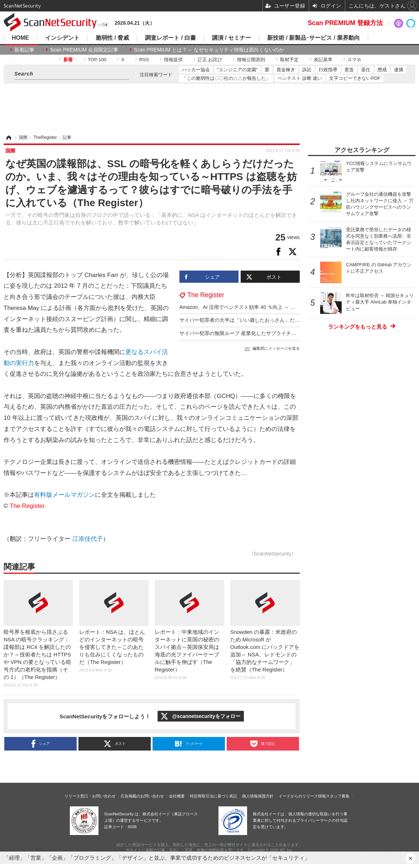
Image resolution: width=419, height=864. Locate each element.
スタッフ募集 (338, 796)
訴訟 (307, 69)
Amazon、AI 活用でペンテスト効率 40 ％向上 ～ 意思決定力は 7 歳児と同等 (265, 307)
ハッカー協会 (196, 69)
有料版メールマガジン (64, 494)
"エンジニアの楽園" (237, 69)
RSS (144, 59)
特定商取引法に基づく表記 (213, 796)
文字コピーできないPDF (354, 78)
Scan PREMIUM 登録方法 (345, 22)
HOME (20, 38)
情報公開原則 (251, 59)
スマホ (354, 59)
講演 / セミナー (231, 38)
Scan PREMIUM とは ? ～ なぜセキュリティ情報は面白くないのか (209, 50)
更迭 (349, 69)
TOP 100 (97, 59)
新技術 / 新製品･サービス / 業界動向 (313, 38)
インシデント (62, 38)
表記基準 (323, 59)
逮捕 (398, 69)
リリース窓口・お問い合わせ (90, 796)
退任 (365, 69)
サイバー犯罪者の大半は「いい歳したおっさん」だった (242, 320)
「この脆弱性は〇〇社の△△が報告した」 (226, 78)
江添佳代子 (87, 538)
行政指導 (328, 69)
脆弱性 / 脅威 (112, 38)
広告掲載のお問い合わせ (142, 796)
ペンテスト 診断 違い (300, 78)
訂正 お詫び (210, 59)
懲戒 (382, 69)
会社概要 (177, 796)
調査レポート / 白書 (170, 38)
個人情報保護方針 (258, 796)
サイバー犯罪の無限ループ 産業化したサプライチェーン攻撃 (247, 333)
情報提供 (173, 59)
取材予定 (289, 59)
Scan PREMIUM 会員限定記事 (84, 50)
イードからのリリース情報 (302, 796)
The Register (205, 294)
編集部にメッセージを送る (276, 348)
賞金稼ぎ (285, 69)
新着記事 (24, 50)
